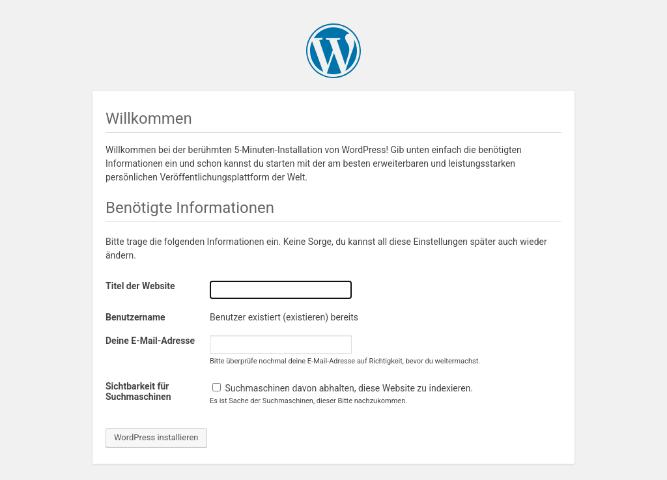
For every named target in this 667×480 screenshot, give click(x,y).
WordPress (333, 50)
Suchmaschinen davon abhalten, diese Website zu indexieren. (342, 388)
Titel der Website (140, 286)
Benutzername (135, 317)
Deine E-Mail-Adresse (150, 340)
